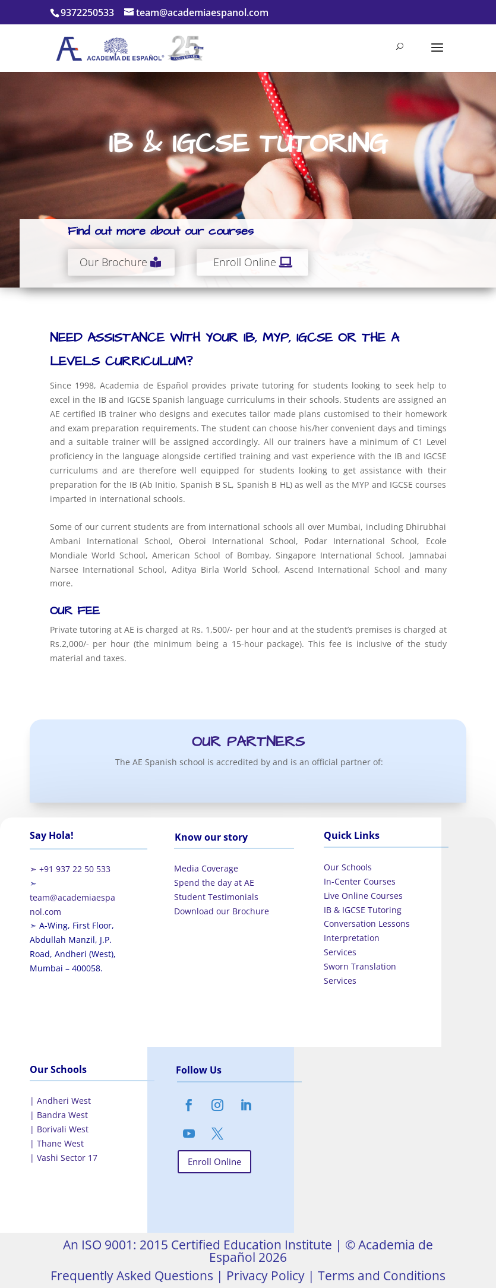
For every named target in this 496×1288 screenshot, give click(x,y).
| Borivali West (59, 1129)
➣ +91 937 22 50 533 (70, 869)
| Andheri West (60, 1100)
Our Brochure (113, 262)
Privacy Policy (264, 1275)
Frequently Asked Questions (131, 1275)
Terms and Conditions (380, 1275)
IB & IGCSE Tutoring (363, 910)
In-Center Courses (360, 881)
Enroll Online (244, 262)
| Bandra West (59, 1114)
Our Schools (348, 867)
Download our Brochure (221, 911)
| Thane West (57, 1143)
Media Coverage (206, 868)
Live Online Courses (363, 895)
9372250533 (87, 12)
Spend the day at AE (214, 882)
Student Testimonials (216, 896)
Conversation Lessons (367, 923)
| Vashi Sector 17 (63, 1157)
